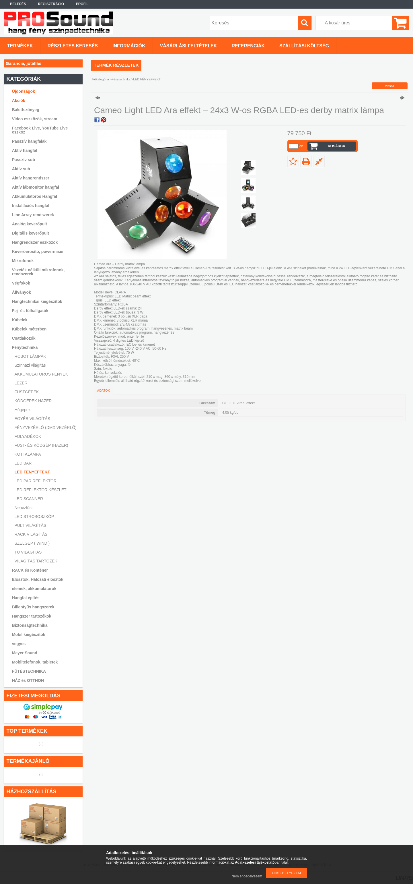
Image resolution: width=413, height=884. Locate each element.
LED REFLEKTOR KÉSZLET (41, 490)
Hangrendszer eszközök (35, 242)
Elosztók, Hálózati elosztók (37, 579)
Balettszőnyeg (25, 109)
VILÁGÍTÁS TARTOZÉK (36, 561)
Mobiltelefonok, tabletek (35, 662)
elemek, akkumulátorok (34, 588)
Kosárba (336, 146)
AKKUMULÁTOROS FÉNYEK (41, 374)
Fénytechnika (121, 79)
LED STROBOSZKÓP (34, 516)
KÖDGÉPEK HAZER (33, 401)
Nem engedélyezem (246, 876)
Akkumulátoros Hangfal (34, 196)
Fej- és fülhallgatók (30, 310)
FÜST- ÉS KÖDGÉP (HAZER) (41, 445)
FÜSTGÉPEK (27, 392)
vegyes (19, 643)
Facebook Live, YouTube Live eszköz (40, 130)
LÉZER (21, 383)
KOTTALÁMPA (28, 454)
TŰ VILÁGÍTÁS (28, 552)
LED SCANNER (29, 498)
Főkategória (100, 79)
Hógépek (23, 409)
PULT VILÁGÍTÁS (30, 525)
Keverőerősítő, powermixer (38, 251)
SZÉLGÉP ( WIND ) (32, 543)
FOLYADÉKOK (28, 436)
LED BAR (23, 463)
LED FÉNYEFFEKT (32, 472)
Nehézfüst (24, 507)
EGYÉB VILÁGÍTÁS (32, 418)
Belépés (18, 4)
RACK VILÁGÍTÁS (31, 534)
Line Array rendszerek (33, 214)
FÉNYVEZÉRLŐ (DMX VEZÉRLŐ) (46, 427)
